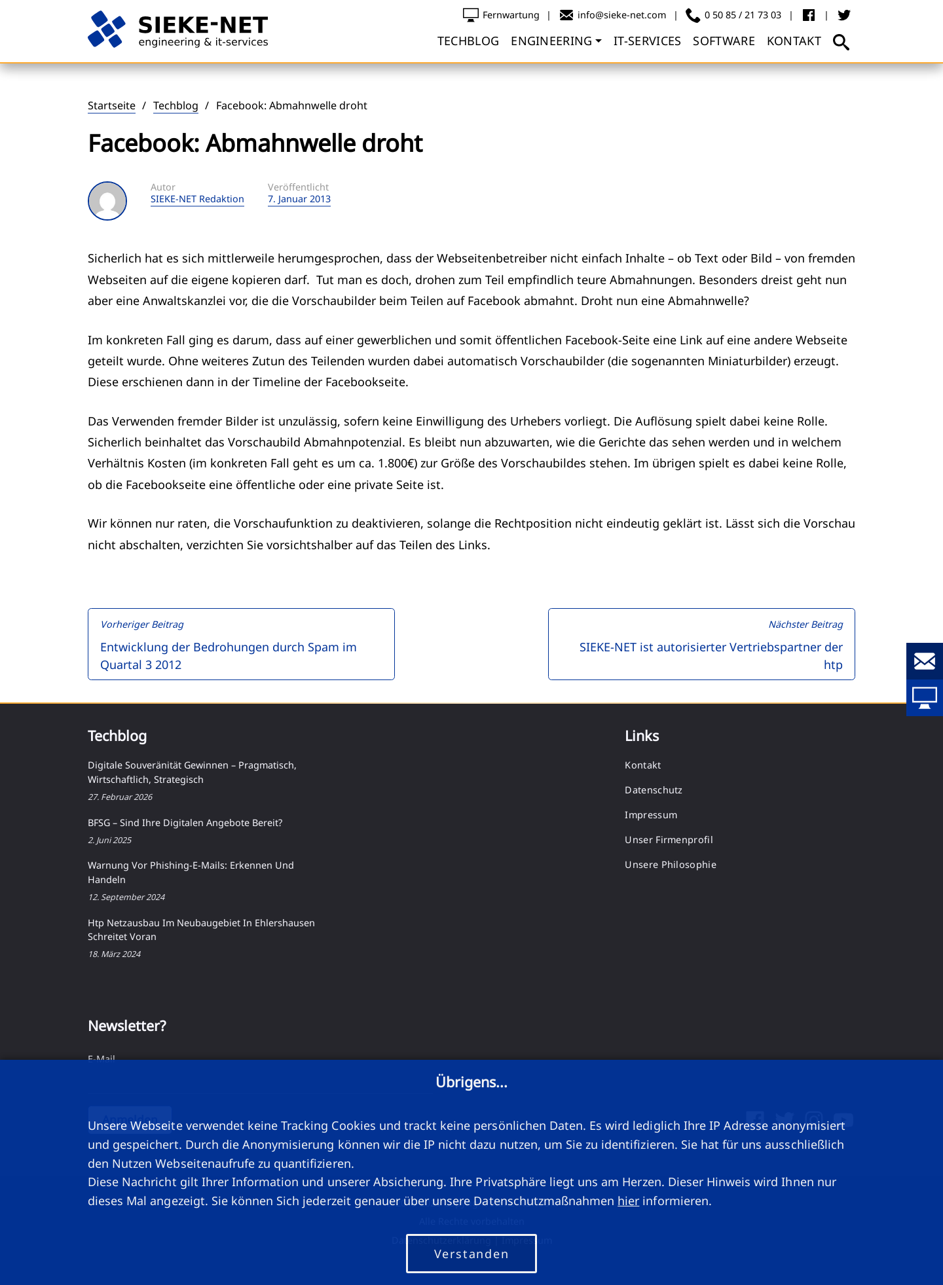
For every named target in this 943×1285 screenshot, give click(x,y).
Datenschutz (653, 790)
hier (628, 1200)
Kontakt (643, 765)
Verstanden (471, 1253)
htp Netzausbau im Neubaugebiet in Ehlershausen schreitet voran (201, 929)
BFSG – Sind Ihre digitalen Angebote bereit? (185, 822)
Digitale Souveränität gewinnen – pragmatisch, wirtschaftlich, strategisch (192, 772)
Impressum (651, 814)
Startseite (112, 105)
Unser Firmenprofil (668, 839)
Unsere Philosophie (670, 864)
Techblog (175, 105)
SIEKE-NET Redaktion (197, 199)
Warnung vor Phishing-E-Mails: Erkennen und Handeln (191, 872)
